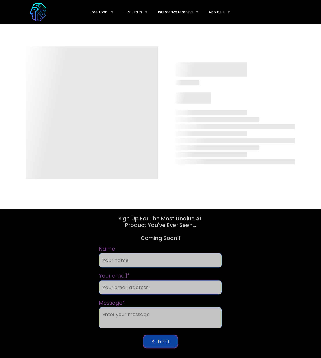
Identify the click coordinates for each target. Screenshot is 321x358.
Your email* (114, 281)
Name (107, 254)
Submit (160, 347)
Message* (112, 308)
